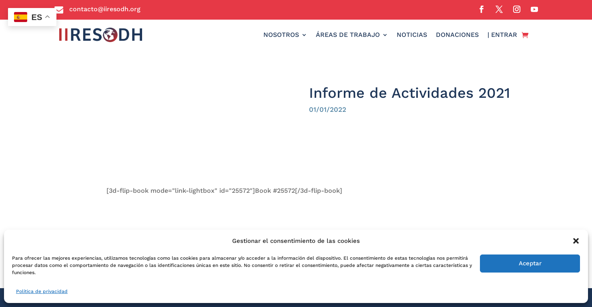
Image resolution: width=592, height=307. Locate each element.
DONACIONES (457, 34)
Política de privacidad (42, 291)
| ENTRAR (502, 34)
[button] (576, 241)
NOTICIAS (412, 34)
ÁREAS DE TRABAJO (348, 34)
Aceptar (530, 263)
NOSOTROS (281, 34)
